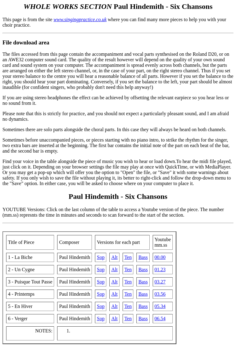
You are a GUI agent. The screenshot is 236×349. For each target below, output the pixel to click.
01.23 (160, 269)
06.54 (160, 318)
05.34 (160, 306)
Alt (114, 257)
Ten (128, 257)
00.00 (160, 257)
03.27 (160, 281)
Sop (100, 257)
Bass (143, 257)
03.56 (160, 294)
